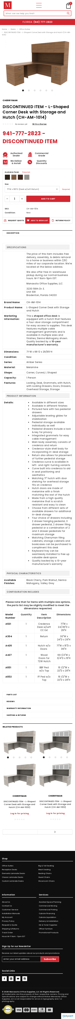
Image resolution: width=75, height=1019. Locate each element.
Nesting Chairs (44, 873)
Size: (7, 184)
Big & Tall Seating (46, 865)
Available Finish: (17, 172)
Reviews (11, 701)
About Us (6, 902)
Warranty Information (19, 708)
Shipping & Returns (16, 715)
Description (13, 233)
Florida (37, 22)
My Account (7, 917)
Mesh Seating (44, 869)
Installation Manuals (11, 913)
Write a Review (39, 124)
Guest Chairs (44, 877)
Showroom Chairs (46, 881)
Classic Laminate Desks (12, 877)
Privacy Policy (8, 921)
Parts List (12, 694)
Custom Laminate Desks (13, 881)
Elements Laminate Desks (13, 873)
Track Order (7, 932)
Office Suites (24, 29)
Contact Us (7, 906)
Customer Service (10, 909)
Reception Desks (9, 869)
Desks (13, 29)
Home (4, 29)
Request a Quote (9, 925)
